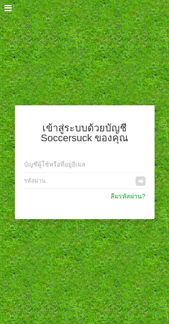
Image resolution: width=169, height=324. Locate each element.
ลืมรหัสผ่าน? (128, 196)
